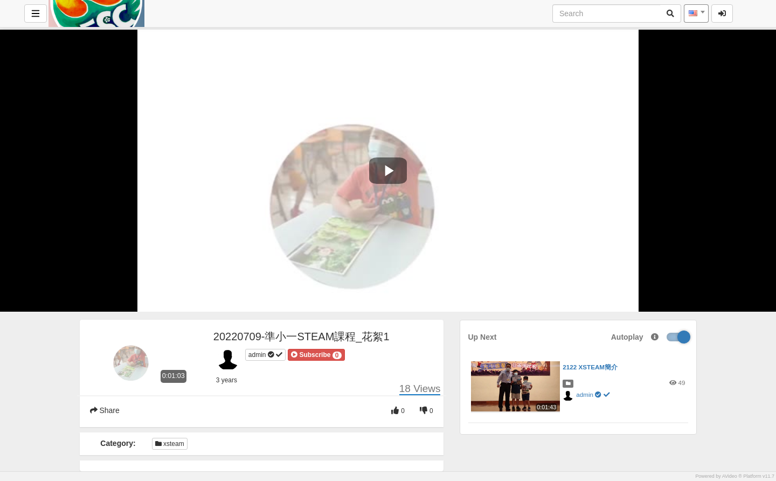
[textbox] (696, 13)
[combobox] (696, 13)
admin (265, 355)
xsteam (169, 444)
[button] (316, 355)
